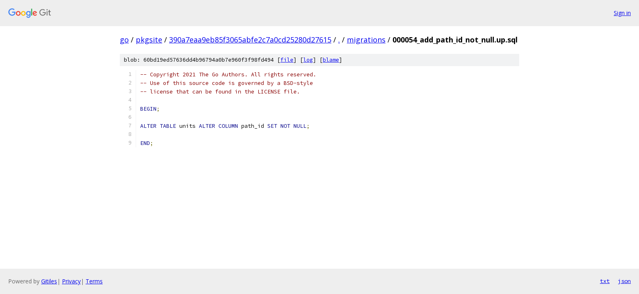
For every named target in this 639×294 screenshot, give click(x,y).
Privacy (71, 281)
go (124, 40)
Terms (94, 281)
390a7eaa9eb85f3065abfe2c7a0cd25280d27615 (250, 40)
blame (331, 59)
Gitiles (49, 281)
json (624, 281)
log (308, 59)
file (286, 59)
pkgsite (149, 40)
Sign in (622, 13)
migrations (366, 40)
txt (605, 281)
